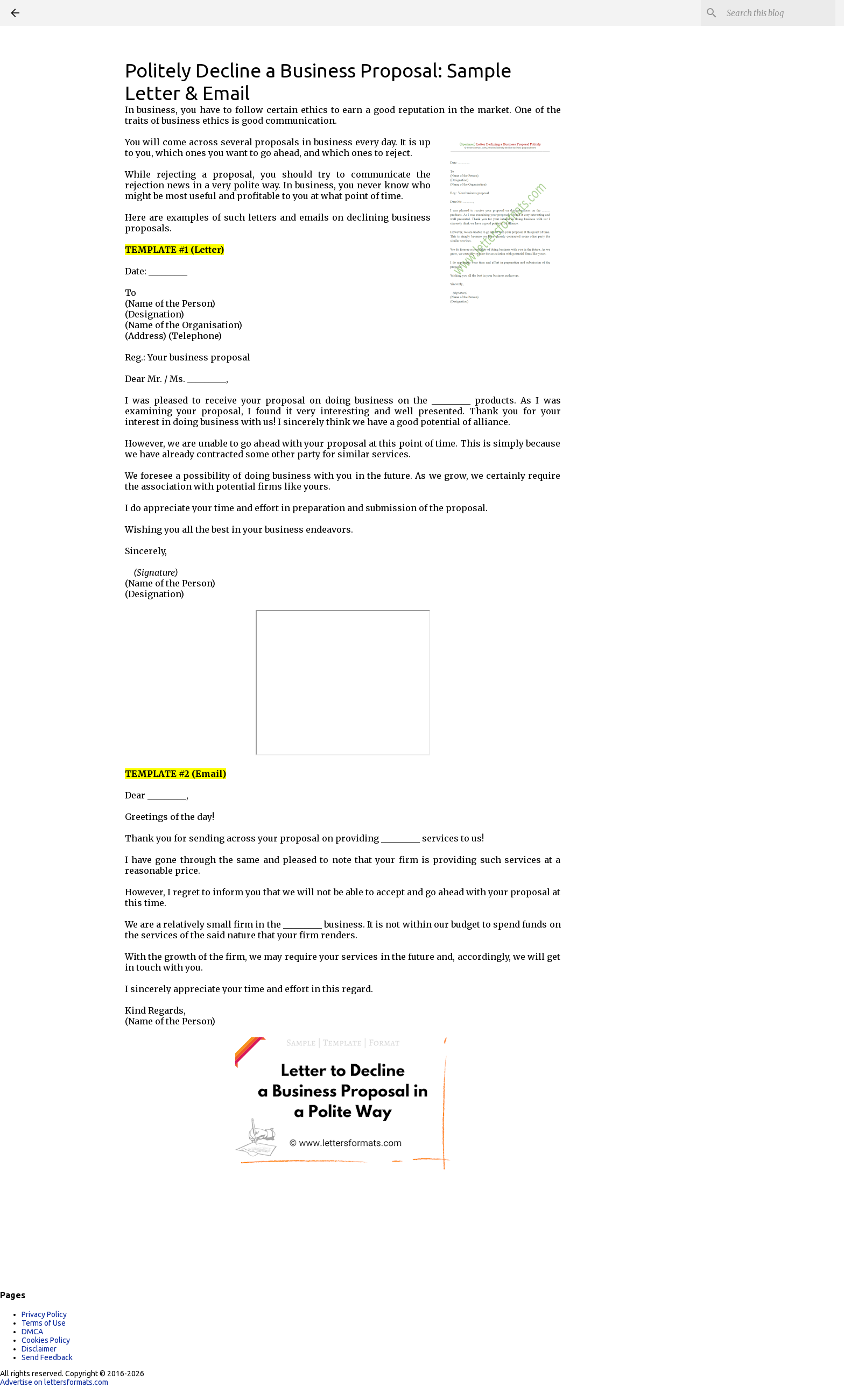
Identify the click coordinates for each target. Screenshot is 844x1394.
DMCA (32, 1331)
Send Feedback (47, 1357)
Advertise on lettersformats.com (54, 1382)
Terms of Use (44, 1323)
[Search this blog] (778, 13)
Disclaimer (39, 1349)
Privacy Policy (44, 1314)
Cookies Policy (46, 1340)
